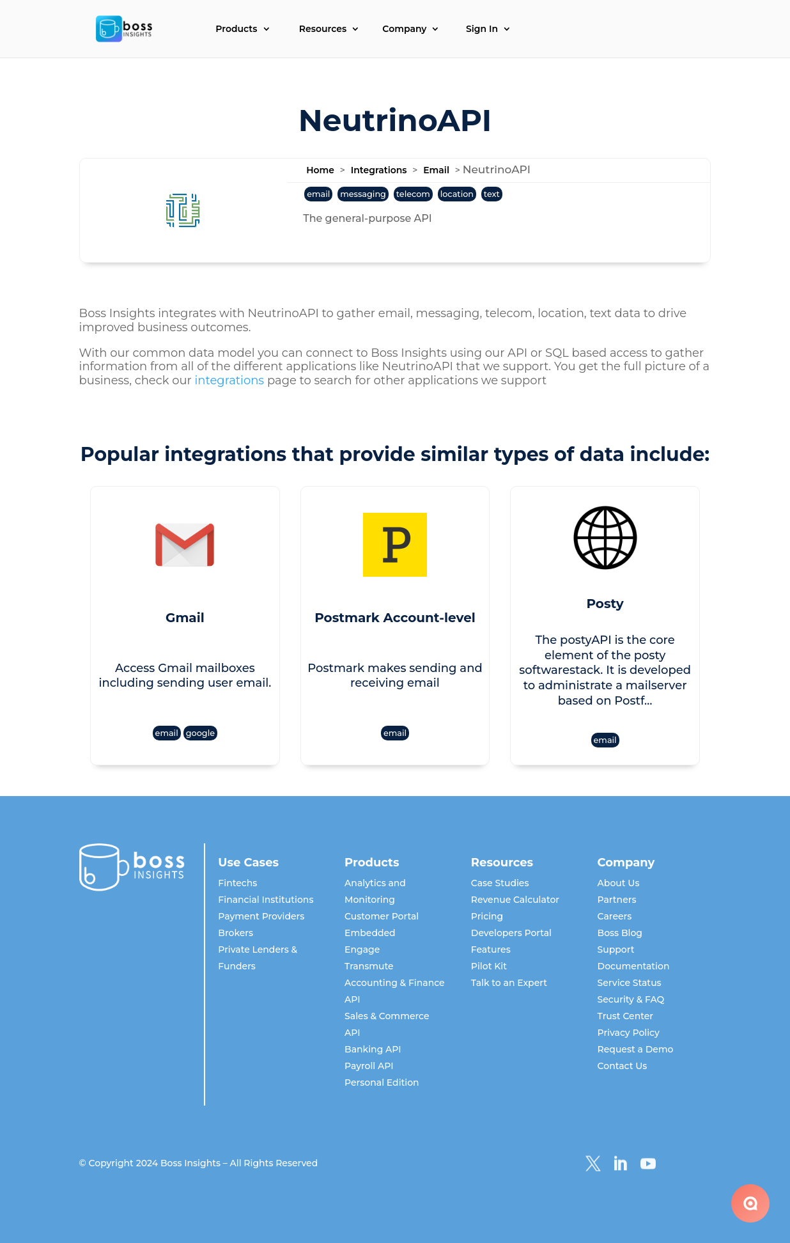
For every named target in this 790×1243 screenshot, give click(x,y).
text (492, 194)
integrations (229, 380)
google (200, 733)
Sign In (482, 29)
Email (436, 170)
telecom (413, 194)
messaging (363, 194)
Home (320, 170)
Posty (604, 603)
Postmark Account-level (395, 617)
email (318, 194)
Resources (322, 29)
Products (236, 29)
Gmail (185, 617)
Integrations (379, 170)
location (457, 194)
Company (404, 29)
